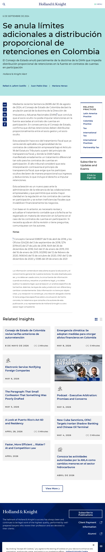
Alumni (92, 533)
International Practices (89, 141)
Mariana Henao (59, 86)
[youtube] (101, 546)
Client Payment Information (87, 524)
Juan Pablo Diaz (39, 86)
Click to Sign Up (91, 176)
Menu (99, 4)
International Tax (89, 134)
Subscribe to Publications (85, 513)
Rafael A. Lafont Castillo (14, 86)
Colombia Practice (88, 122)
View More (52, 488)
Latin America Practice (90, 115)
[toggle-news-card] (96, 319)
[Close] (94, 548)
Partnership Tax (91, 147)
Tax (85, 128)
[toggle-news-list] (101, 319)
